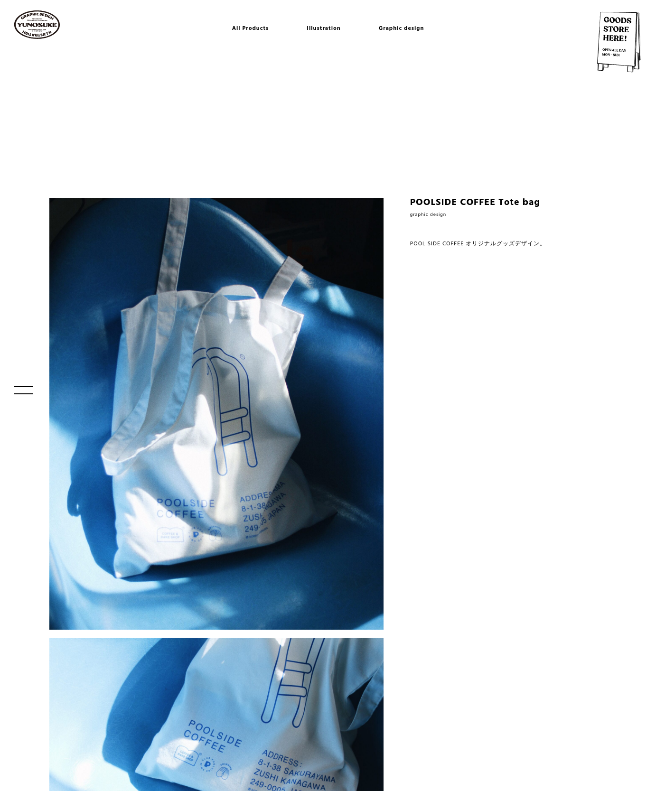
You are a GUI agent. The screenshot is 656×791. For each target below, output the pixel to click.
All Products (250, 28)
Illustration (323, 28)
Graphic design (401, 28)
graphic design (428, 214)
